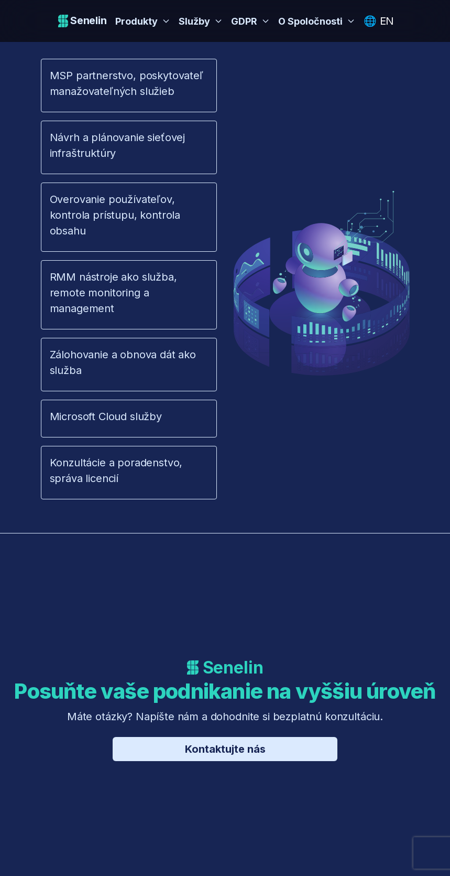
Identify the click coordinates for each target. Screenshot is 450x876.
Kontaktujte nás (225, 749)
